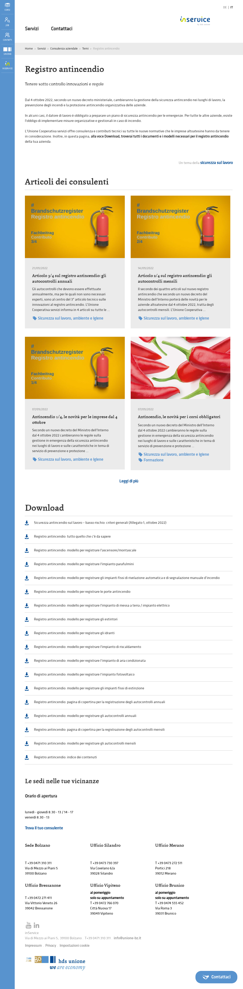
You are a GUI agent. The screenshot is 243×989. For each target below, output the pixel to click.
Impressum (33, 946)
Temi (85, 48)
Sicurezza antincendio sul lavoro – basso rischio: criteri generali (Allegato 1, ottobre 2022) (100, 523)
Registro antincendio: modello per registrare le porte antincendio (82, 592)
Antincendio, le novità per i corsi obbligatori (179, 416)
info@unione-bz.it (127, 938)
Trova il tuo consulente (44, 828)
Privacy (50, 946)
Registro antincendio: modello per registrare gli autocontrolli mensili (85, 743)
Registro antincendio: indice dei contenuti (65, 757)
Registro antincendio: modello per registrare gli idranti (74, 633)
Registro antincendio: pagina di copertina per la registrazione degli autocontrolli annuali (99, 702)
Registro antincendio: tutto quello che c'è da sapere (72, 536)
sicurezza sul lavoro (216, 162)
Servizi (31, 28)
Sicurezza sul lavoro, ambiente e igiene (68, 318)
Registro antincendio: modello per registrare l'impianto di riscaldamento (87, 647)
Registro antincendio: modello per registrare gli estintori (76, 619)
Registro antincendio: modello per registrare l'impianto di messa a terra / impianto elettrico (102, 605)
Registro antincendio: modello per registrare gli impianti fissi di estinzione (89, 688)
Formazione (151, 460)
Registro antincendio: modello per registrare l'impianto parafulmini (84, 564)
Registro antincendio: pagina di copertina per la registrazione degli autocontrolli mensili (99, 730)
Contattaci (61, 28)
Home (29, 48)
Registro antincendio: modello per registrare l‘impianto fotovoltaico (84, 674)
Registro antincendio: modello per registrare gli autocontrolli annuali (85, 716)
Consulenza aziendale (64, 48)
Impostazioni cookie (74, 946)
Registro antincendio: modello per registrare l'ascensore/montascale (85, 550)
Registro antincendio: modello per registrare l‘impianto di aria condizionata (90, 661)
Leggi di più (128, 481)
